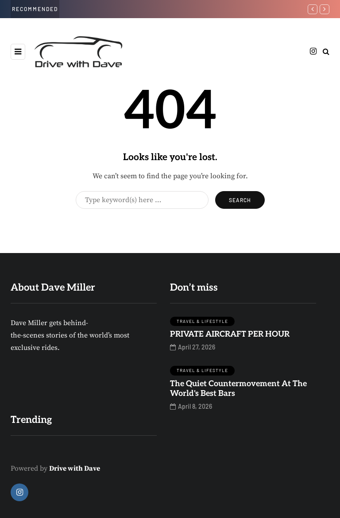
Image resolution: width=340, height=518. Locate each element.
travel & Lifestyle (202, 321)
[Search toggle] (326, 51)
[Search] (142, 200)
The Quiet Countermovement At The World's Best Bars (238, 389)
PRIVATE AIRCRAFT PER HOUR (230, 334)
